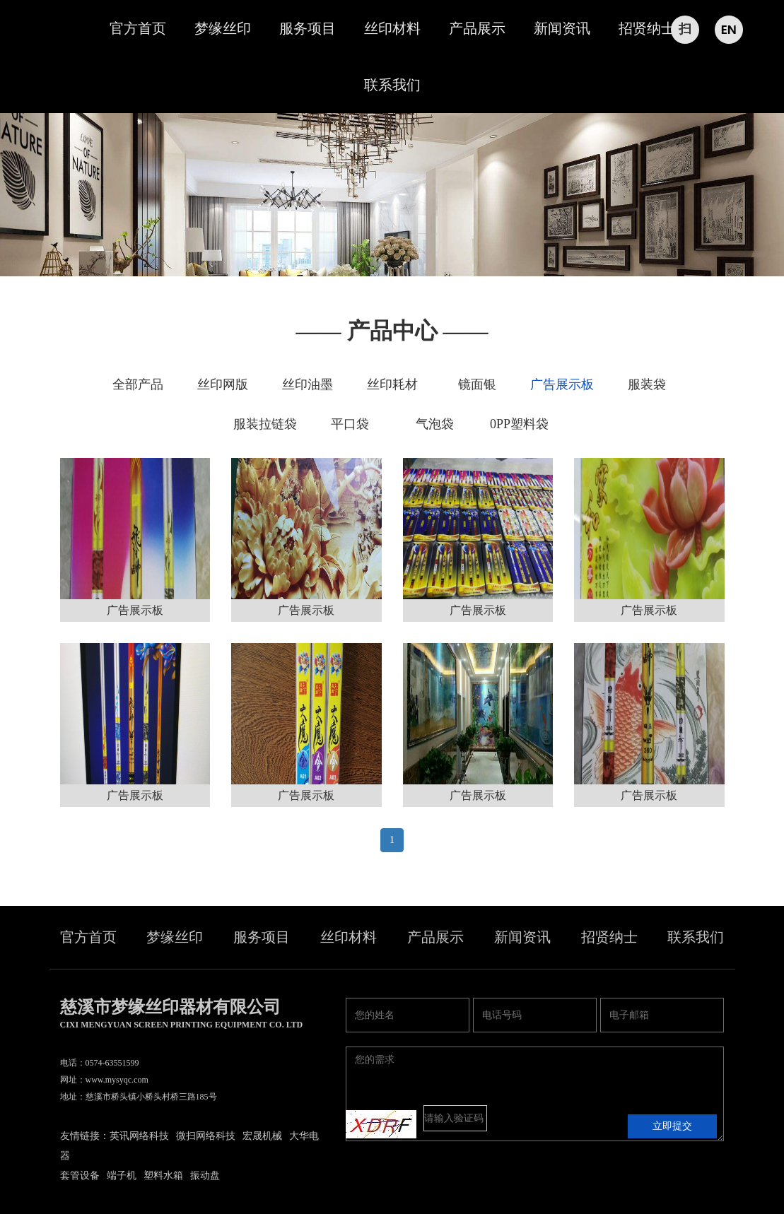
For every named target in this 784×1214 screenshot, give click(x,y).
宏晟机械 (262, 1136)
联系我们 (392, 85)
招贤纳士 (647, 28)
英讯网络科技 (139, 1136)
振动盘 (205, 1175)
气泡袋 (435, 424)
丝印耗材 (392, 384)
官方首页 (138, 28)
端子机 (121, 1175)
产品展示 (477, 28)
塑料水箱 (163, 1175)
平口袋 (350, 424)
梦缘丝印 (222, 28)
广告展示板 (562, 384)
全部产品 (137, 384)
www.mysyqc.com (117, 1080)
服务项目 (307, 28)
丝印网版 (222, 384)
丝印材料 (392, 28)
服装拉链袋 (265, 424)
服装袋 (647, 384)
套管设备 (80, 1175)
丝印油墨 (307, 384)
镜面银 (477, 384)
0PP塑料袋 (519, 424)
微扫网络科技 (205, 1136)
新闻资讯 (562, 28)
